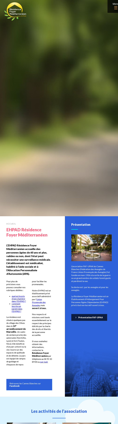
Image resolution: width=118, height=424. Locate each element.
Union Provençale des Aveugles (39, 302)
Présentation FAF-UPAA (90, 317)
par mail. (44, 362)
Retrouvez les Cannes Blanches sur (25, 384)
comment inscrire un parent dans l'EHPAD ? (17, 307)
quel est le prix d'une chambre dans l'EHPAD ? (19, 298)
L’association (48, 208)
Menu (109, 6)
